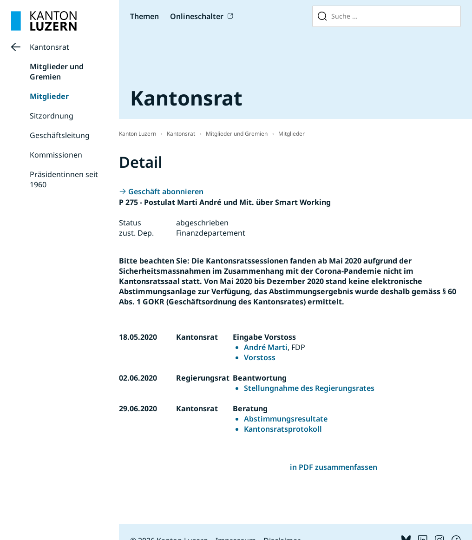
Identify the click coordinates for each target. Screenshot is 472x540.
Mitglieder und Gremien (57, 71)
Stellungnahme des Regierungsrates (309, 388)
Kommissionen (56, 155)
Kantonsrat (49, 47)
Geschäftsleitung (60, 135)
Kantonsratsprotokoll (283, 429)
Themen (144, 16)
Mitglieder (49, 96)
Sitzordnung (51, 116)
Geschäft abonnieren (165, 191)
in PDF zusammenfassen (333, 467)
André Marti (266, 347)
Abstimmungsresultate (286, 419)
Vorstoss (259, 357)
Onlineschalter (196, 16)
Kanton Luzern (137, 134)
